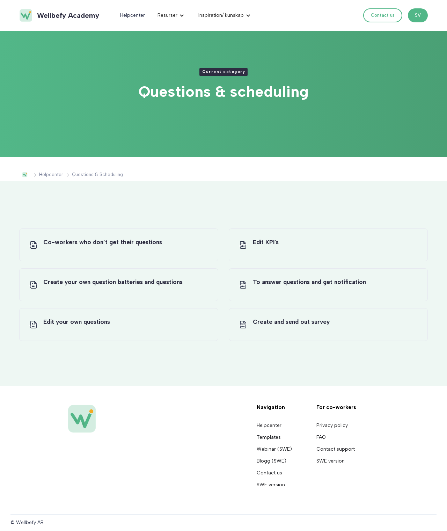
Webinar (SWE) (274, 449)
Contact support (335, 449)
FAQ (321, 437)
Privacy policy (332, 425)
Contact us (383, 15)
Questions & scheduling (97, 174)
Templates (269, 437)
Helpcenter (132, 15)
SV (418, 15)
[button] (171, 15)
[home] (59, 15)
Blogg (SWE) (271, 461)
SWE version (271, 485)
